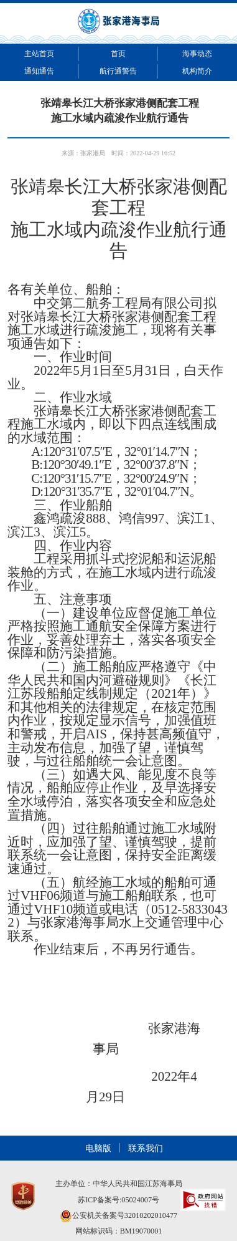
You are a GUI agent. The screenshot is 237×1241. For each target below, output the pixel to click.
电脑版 (98, 1148)
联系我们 (145, 1148)
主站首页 (39, 53)
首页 (118, 53)
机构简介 (197, 71)
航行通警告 (118, 71)
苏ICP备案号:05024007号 (118, 1199)
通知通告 (39, 71)
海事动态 (197, 53)
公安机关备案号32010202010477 (118, 1215)
